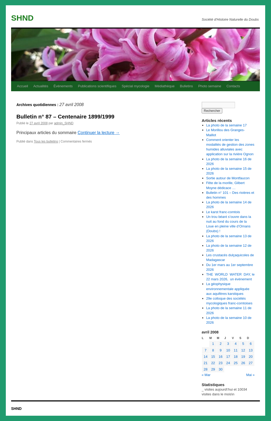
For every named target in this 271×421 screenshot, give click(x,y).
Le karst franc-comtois (223, 212)
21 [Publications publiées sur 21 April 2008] (205, 363)
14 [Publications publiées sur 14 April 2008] (205, 357)
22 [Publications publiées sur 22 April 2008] (213, 363)
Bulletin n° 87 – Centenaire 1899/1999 (65, 116)
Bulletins (186, 86)
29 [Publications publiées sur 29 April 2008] (213, 369)
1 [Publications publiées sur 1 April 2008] (213, 344)
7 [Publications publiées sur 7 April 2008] (205, 350)
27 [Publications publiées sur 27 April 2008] (250, 363)
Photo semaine (209, 86)
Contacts (233, 86)
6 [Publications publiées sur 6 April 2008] (251, 344)
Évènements (63, 86)
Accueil (22, 86)
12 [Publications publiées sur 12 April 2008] (243, 350)
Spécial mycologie (136, 86)
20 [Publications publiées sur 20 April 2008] (250, 357)
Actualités (40, 86)
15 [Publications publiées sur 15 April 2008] (213, 357)
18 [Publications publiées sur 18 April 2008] (235, 357)
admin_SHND (63, 123)
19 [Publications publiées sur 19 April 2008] (243, 357)
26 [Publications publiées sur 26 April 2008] (243, 363)
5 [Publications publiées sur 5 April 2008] (243, 344)
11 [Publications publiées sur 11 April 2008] (235, 350)
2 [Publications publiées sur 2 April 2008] (221, 344)
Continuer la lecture (99, 132)
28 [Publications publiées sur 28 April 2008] (205, 369)
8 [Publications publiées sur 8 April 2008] (213, 350)
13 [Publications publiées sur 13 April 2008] (250, 350)
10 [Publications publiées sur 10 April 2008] (228, 350)
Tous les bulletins (46, 141)
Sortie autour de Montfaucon (228, 178)
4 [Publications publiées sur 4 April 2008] (236, 344)
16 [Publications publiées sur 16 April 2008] (220, 357)
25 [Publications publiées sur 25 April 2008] (235, 363)
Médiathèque (165, 86)
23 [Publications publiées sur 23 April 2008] (220, 363)
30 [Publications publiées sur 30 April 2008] (220, 369)
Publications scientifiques (97, 86)
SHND (22, 17)
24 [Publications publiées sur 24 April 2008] (228, 363)
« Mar (206, 375)
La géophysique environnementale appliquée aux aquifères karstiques (227, 288)
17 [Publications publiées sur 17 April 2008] (228, 357)
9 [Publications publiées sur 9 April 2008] (221, 350)
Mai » (250, 375)
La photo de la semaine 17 (226, 125)
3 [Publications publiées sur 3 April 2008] (228, 344)
